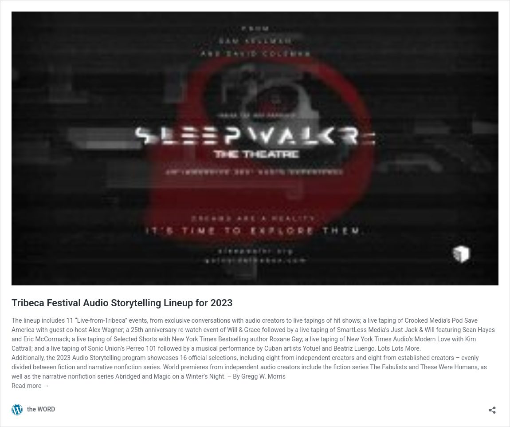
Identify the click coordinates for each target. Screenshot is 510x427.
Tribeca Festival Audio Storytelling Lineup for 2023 (122, 302)
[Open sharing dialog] (492, 407)
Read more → (30, 385)
